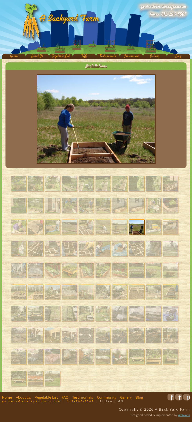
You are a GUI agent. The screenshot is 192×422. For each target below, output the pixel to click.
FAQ (84, 56)
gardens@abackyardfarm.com (163, 7)
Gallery (154, 56)
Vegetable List (61, 56)
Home (14, 56)
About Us (37, 56)
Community (131, 56)
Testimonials (108, 56)
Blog (178, 56)
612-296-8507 (173, 14)
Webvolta (184, 415)
